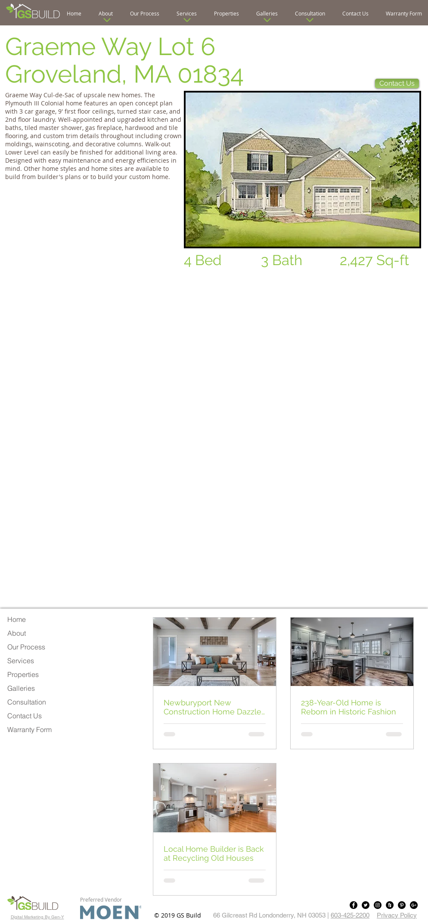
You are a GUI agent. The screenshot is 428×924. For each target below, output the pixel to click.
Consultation (26, 702)
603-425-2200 (350, 915)
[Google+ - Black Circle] (414, 905)
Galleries (21, 688)
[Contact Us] (397, 83)
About (16, 633)
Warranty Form (29, 729)
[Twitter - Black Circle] (365, 905)
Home (16, 619)
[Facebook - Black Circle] (353, 905)
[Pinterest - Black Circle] (402, 905)
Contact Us (24, 715)
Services (20, 660)
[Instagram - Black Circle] (377, 905)
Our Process (26, 647)
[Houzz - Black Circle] (390, 905)
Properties (23, 674)
